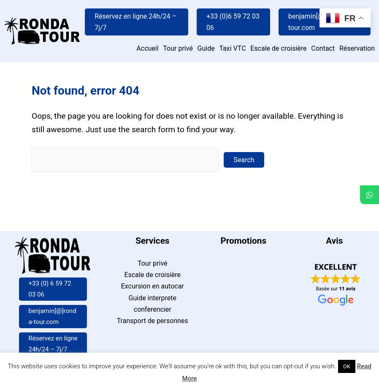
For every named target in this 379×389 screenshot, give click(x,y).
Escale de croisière (153, 275)
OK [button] (346, 366)
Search (244, 160)
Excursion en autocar (152, 286)
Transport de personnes (152, 321)
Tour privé (153, 263)
